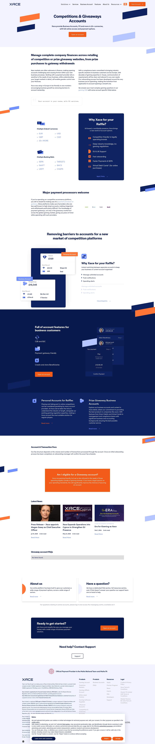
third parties (66, 724)
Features (98, 4)
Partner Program (112, 685)
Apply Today (101, 176)
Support (77, 656)
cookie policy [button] (35, 722)
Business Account (86, 4)
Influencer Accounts (82, 706)
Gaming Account (84, 682)
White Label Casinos (83, 696)
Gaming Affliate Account (84, 691)
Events (109, 691)
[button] (65, 4)
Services (75, 4)
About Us (106, 4)
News (108, 688)
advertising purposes (106, 726)
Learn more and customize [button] (43, 738)
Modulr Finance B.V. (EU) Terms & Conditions (126, 701)
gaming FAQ (83, 90)
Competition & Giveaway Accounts (83, 711)
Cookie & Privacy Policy (126, 683)
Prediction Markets (82, 686)
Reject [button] (106, 738)
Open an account (77, 34)
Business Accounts (98, 682)
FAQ (108, 694)
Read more (45, 423)
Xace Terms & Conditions (125, 688)
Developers (110, 697)
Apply (108, 682)
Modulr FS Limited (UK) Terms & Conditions (126, 694)
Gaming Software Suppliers (84, 701)
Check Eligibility (102, 301)
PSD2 (94, 685)
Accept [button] (118, 738)
